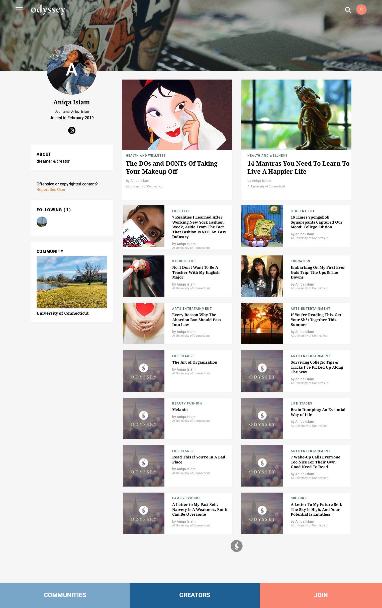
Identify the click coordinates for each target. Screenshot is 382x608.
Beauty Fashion (187, 403)
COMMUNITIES (65, 595)
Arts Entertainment (192, 308)
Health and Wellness (146, 155)
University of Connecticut (62, 313)
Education (301, 261)
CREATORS (194, 595)
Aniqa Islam (139, 181)
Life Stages (183, 356)
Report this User (51, 189)
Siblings (299, 498)
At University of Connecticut (144, 186)
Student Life (303, 211)
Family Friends (186, 498)
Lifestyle (181, 211)
